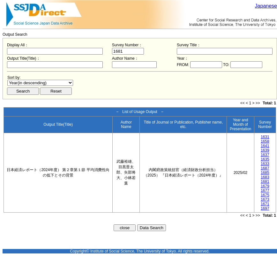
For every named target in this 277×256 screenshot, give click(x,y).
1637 (265, 155)
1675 (265, 195)
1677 (265, 190)
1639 (265, 150)
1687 (265, 168)
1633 (265, 164)
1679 (265, 186)
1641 (265, 146)
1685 (265, 172)
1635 (265, 159)
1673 (265, 199)
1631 (265, 137)
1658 (265, 141)
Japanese (266, 6)
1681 (265, 181)
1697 (265, 208)
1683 (265, 177)
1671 (265, 204)
